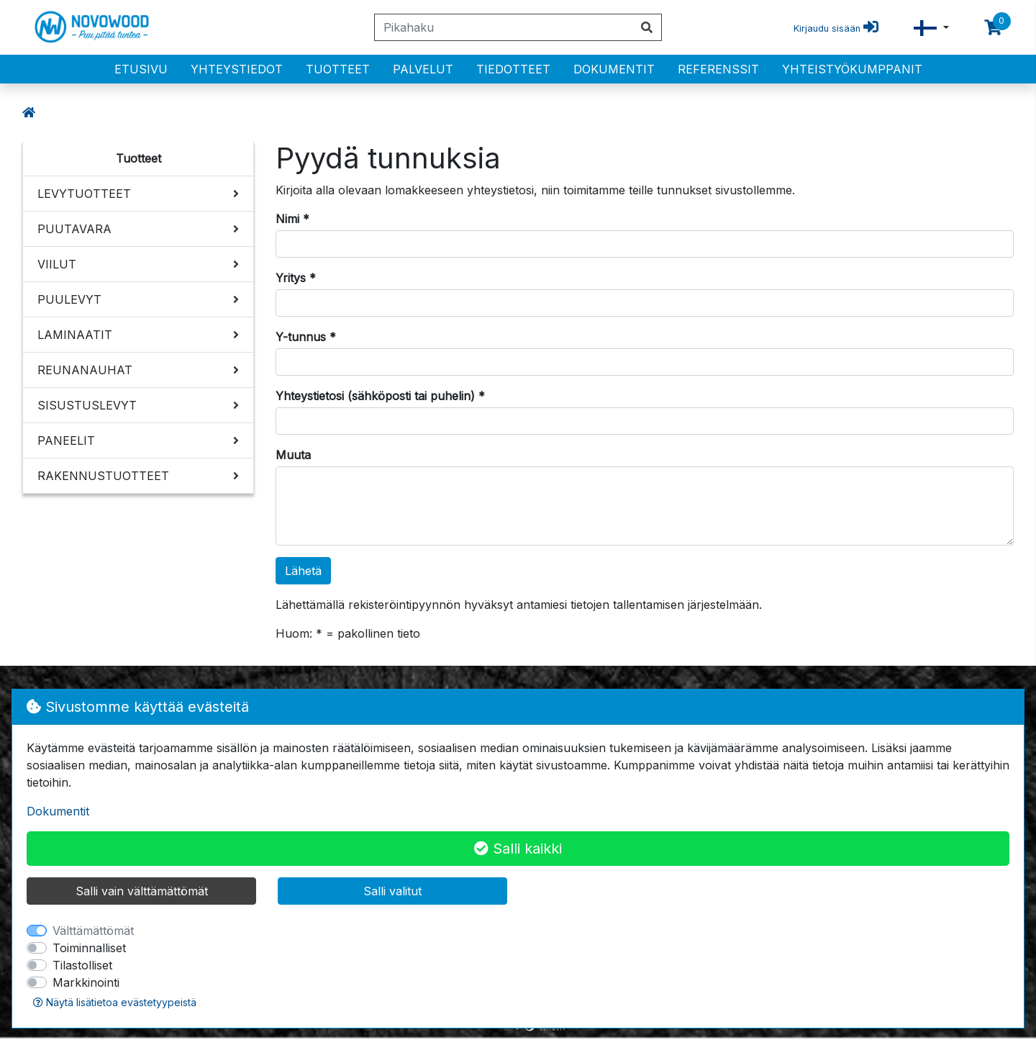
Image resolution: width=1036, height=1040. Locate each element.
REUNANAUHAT (84, 370)
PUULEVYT (69, 299)
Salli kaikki (518, 848)
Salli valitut (392, 891)
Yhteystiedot (237, 69)
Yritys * (296, 278)
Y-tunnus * (306, 337)
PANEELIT (66, 440)
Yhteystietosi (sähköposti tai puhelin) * (380, 396)
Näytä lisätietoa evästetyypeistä (114, 1002)
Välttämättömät (93, 930)
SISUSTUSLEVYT (87, 405)
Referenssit (718, 69)
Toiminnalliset (89, 948)
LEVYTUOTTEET (84, 193)
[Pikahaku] (503, 27)
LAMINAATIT (74, 334)
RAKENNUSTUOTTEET (103, 476)
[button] (931, 27)
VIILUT (56, 264)
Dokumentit (614, 69)
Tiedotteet (513, 69)
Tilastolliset (82, 965)
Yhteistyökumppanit (852, 69)
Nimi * (292, 219)
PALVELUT (423, 69)
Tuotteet (338, 69)
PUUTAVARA (74, 229)
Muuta (293, 455)
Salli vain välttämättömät (142, 891)
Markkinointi (86, 982)
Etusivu (141, 69)
